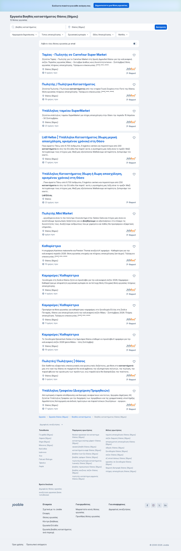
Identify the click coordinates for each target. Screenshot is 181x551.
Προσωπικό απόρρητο (36, 544)
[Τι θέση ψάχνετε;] (37, 27)
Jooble (166, 545)
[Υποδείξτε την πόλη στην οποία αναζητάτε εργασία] (94, 27)
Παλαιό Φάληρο (45, 459)
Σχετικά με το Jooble (52, 509)
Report (131, 73)
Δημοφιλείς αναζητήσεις (51, 424)
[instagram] (153, 505)
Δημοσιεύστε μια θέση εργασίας (111, 5)
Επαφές (46, 513)
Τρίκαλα (42, 463)
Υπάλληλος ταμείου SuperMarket (66, 110)
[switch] (135, 43)
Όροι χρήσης (17, 544)
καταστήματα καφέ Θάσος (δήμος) (86, 450)
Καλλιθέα (43, 449)
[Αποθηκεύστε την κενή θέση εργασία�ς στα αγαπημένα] (134, 84)
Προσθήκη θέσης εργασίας (88, 516)
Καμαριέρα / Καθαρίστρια (60, 275)
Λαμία (41, 466)
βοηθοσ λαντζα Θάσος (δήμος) (85, 454)
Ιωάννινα (42, 452)
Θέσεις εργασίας (50, 517)
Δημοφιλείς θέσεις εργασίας (50, 489)
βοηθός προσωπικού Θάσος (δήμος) (87, 467)
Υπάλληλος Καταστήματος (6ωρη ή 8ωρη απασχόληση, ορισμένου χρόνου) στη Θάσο (82, 176)
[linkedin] (165, 505)
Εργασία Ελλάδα (50, 525)
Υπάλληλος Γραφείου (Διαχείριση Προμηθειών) (75, 390)
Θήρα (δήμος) (44, 442)
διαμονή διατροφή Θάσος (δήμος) (119, 468)
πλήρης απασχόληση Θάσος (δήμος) (121, 471)
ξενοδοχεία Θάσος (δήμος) (117, 451)
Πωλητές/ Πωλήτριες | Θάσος (63, 361)
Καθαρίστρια (51, 246)
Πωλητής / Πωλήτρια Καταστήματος (68, 84)
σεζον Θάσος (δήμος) (114, 455)
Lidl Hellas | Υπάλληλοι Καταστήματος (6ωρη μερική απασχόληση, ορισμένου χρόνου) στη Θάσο (79, 139)
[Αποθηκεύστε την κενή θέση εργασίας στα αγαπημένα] (134, 55)
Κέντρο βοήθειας (50, 521)
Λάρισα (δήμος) (45, 438)
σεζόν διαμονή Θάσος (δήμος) (118, 438)
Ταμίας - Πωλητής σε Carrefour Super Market (74, 54)
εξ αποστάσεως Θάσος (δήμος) (119, 458)
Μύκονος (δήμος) (46, 445)
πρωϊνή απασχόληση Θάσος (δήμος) (121, 435)
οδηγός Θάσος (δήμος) (115, 448)
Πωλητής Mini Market (57, 213)
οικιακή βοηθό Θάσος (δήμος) (84, 447)
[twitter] (159, 505)
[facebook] (147, 505)
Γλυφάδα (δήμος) (46, 435)
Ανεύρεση (161, 27)
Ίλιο (40, 456)
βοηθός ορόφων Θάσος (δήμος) (85, 457)
